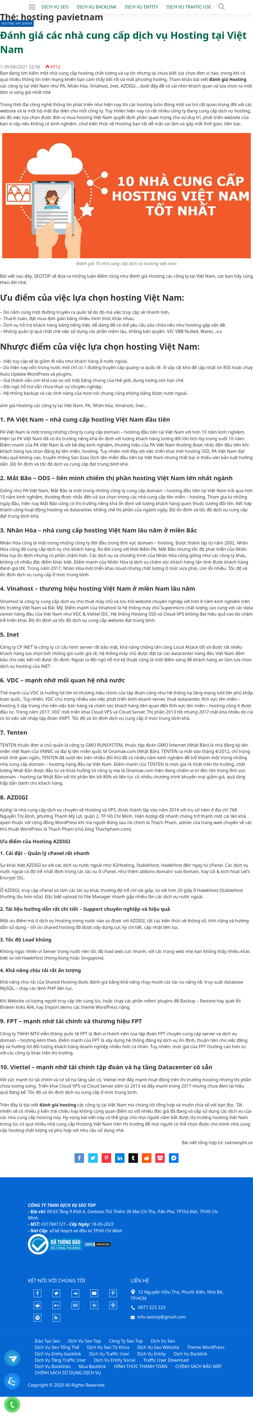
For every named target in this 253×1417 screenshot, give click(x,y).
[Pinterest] (113, 1296)
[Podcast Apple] (113, 1308)
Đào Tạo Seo (47, 1341)
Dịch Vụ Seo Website (158, 1347)
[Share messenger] (174, 1161)
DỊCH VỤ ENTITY (141, 7)
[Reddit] (37, 1308)
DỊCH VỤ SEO (55, 7)
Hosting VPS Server (16, 23)
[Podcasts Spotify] (37, 1320)
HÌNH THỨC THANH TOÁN (140, 1366)
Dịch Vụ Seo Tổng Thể (57, 1347)
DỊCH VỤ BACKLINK (97, 7)
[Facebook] (37, 1296)
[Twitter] (56, 1296)
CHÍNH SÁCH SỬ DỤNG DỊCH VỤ (68, 1373)
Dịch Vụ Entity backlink (58, 1354)
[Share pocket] (160, 1161)
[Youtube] (94, 1296)
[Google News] (75, 1308)
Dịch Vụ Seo (163, 1341)
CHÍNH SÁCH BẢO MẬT (198, 1366)
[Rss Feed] (56, 1320)
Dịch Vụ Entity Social (114, 1360)
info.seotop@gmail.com (161, 1317)
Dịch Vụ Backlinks (53, 1366)
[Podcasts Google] (94, 1308)
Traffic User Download (166, 1360)
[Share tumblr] (133, 1161)
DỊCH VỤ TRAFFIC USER (190, 7)
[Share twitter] (93, 1161)
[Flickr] (56, 1308)
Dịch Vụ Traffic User (109, 1354)
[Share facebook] (79, 1161)
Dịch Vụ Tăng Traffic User (60, 1360)
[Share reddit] (146, 1161)
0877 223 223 (151, 1307)
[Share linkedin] (120, 1161)
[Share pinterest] (106, 1161)
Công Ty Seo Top (126, 1341)
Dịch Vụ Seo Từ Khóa (108, 1347)
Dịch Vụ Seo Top (84, 1341)
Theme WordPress (206, 1347)
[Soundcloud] (75, 1296)
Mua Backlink (92, 1366)
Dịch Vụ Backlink (190, 1354)
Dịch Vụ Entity (151, 1354)
